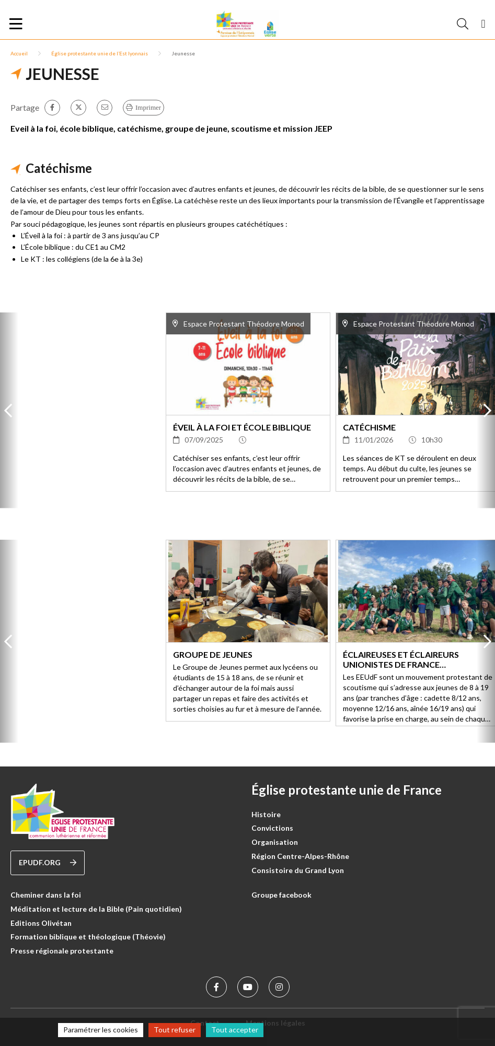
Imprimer (148, 107)
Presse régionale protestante (61, 950)
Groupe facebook (281, 894)
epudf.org (47, 862)
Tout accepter (234, 1029)
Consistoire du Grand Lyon (297, 870)
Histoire (266, 814)
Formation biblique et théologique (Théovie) (88, 936)
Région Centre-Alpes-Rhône (300, 856)
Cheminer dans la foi (45, 894)
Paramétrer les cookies (100, 1029)
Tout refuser (174, 1029)
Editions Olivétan (41, 923)
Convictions (272, 827)
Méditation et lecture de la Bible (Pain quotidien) (96, 908)
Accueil (19, 53)
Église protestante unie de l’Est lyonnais (99, 53)
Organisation (274, 842)
